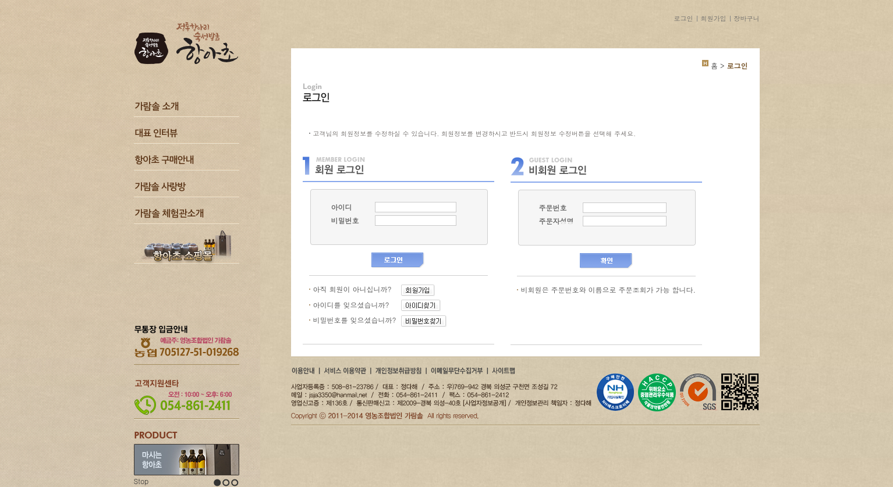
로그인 (683, 18)
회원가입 (714, 18)
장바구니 (747, 18)
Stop (141, 481)
